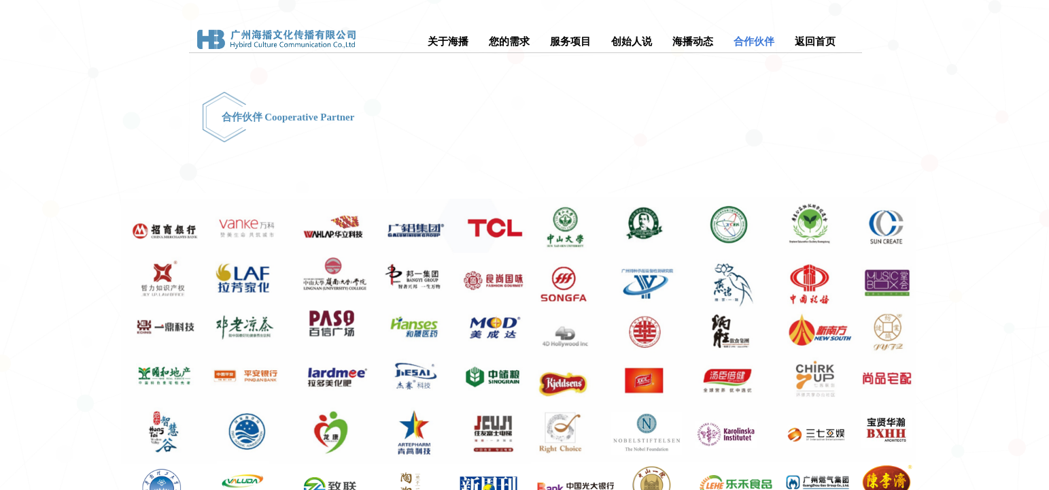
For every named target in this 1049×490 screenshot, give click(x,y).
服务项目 (570, 41)
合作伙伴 (754, 41)
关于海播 (448, 41)
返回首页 (815, 41)
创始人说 (631, 41)
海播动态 (692, 41)
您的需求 (509, 41)
